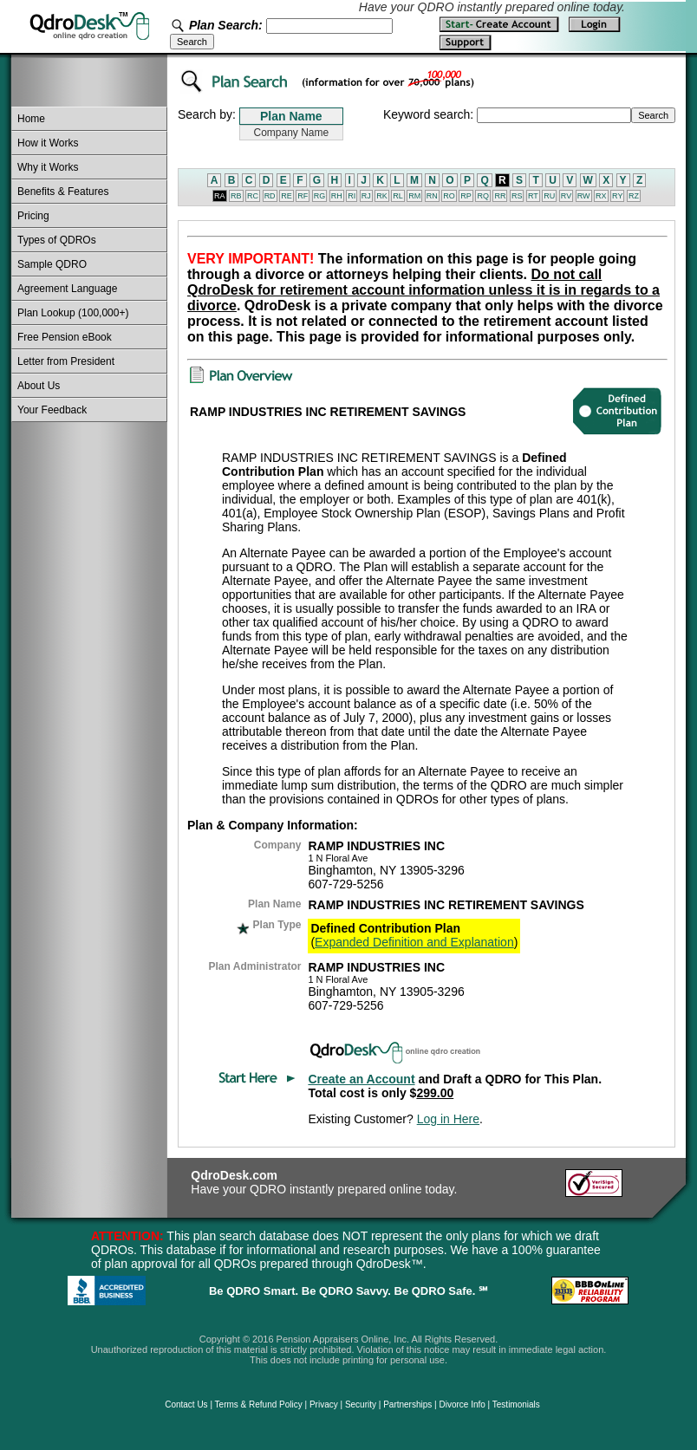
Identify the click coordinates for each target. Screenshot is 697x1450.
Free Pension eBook (64, 337)
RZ (634, 196)
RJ (366, 196)
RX (601, 196)
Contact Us (186, 1404)
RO (449, 196)
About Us (38, 386)
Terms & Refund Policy (259, 1404)
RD (270, 196)
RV (566, 196)
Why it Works (47, 167)
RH (336, 196)
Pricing (33, 216)
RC (252, 196)
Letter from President (65, 361)
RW (583, 196)
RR (499, 196)
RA (219, 196)
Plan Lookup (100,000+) (72, 313)
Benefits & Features (62, 191)
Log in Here (448, 1119)
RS (517, 196)
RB (236, 196)
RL (398, 196)
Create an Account (361, 1079)
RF (302, 196)
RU (549, 196)
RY (617, 196)
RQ (483, 196)
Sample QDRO (52, 264)
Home (31, 119)
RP (466, 196)
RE (286, 196)
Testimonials (516, 1404)
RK (382, 196)
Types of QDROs (56, 240)
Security (360, 1404)
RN (432, 196)
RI (351, 196)
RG (320, 196)
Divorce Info (462, 1404)
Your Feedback (52, 410)
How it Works (47, 143)
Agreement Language (67, 289)
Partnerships (407, 1404)
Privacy (323, 1404)
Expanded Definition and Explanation (414, 942)
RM (414, 196)
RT (533, 196)
